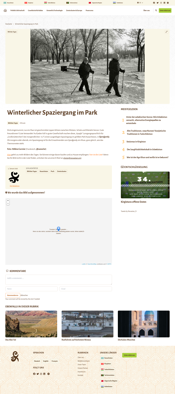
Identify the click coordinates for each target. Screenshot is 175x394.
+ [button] (8, 200)
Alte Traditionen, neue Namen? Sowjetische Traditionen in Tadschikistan (146, 132)
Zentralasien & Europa (74, 10)
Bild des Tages (12, 32)
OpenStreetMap (92, 264)
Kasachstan (44, 171)
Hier (9, 155)
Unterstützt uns (165, 10)
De (139, 3)
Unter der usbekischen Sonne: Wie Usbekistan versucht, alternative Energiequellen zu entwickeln (146, 120)
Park (52, 171)
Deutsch (37, 361)
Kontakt (80, 375)
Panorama (89, 10)
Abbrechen (24, 295)
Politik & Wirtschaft (17, 10)
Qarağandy (104, 137)
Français (55, 361)
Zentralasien (61, 171)
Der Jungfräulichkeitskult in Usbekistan (144, 149)
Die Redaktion (14, 186)
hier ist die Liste (95, 155)
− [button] (8, 203)
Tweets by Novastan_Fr (129, 211)
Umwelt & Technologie (55, 10)
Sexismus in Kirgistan (136, 142)
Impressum (81, 372)
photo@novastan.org (72, 158)
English (45, 361)
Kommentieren (12, 295)
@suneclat (41, 149)
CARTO (109, 264)
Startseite (8, 24)
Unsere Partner (83, 368)
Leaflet (83, 264)
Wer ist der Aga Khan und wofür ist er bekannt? (147, 157)
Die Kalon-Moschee (126, 340)
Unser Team (82, 364)
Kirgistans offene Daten (133, 202)
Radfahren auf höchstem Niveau (76, 340)
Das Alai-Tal (10, 340)
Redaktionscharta (84, 361)
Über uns (146, 10)
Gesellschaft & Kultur (35, 10)
